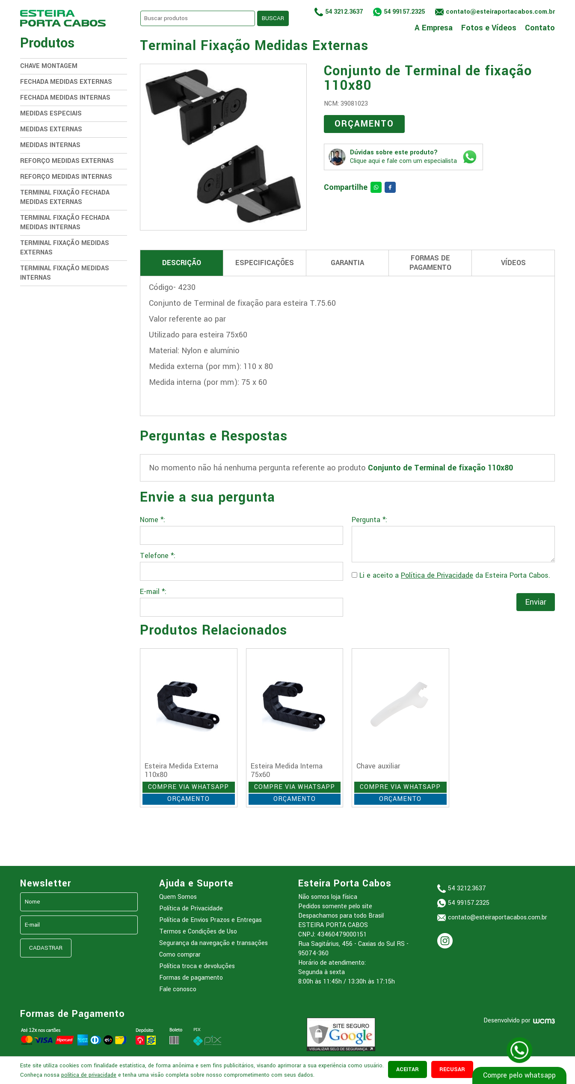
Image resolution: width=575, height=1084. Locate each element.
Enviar (535, 602)
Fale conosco (177, 989)
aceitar (407, 1069)
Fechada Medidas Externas (66, 81)
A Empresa (434, 27)
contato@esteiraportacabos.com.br (497, 917)
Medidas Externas (51, 129)
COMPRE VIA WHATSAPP (188, 787)
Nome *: (152, 520)
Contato (540, 27)
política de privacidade (88, 1075)
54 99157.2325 (404, 11)
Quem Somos (178, 896)
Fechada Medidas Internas (65, 97)
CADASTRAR (45, 948)
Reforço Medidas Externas (67, 161)
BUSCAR (273, 18)
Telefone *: (157, 556)
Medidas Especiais (51, 113)
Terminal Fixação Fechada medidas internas (65, 222)
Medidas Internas (50, 145)
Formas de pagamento (191, 977)
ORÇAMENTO (364, 124)
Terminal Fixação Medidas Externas (64, 248)
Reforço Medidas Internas (66, 176)
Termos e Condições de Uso (198, 931)
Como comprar (180, 954)
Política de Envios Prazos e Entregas (210, 920)
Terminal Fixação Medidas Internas (64, 273)
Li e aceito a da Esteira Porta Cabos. (451, 575)
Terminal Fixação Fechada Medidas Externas (65, 197)
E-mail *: (153, 592)
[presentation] (417, 603)
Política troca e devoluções (197, 966)
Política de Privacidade (437, 575)
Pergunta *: (369, 520)
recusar (452, 1069)
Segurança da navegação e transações (213, 943)
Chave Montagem (48, 66)
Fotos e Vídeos (488, 27)
